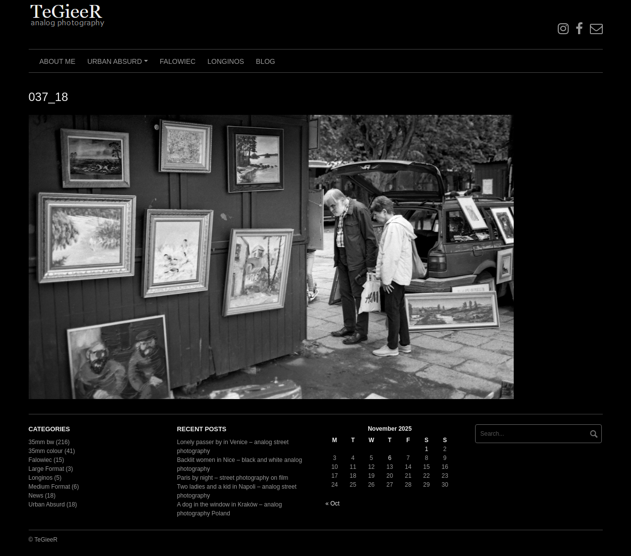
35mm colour (46, 451)
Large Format (46, 468)
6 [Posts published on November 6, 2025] (389, 458)
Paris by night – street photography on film (233, 477)
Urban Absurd (118, 64)
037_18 (48, 96)
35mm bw (41, 442)
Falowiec (177, 61)
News (36, 495)
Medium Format (49, 486)
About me (58, 61)
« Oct (333, 503)
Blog (265, 61)
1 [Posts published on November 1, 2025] (426, 449)
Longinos (225, 61)
